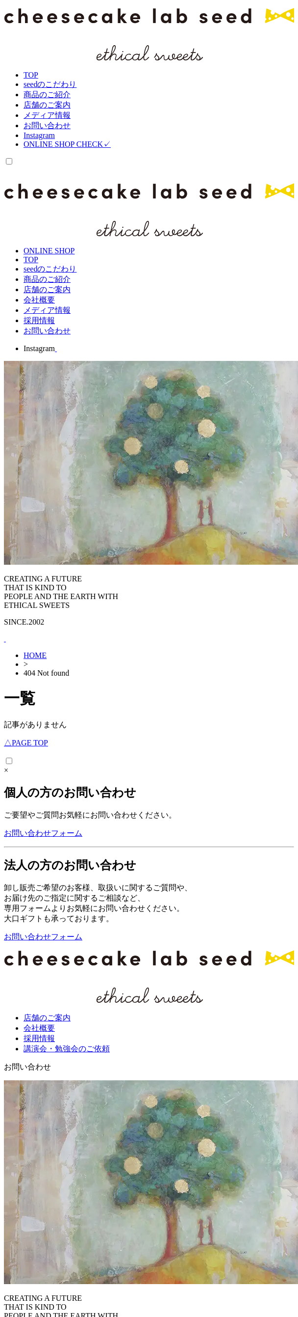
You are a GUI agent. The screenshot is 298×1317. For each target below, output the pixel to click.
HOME (35, 655)
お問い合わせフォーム (43, 833)
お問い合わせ (27, 1067)
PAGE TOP (26, 743)
